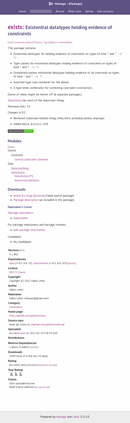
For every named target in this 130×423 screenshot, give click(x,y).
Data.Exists (14, 100)
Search (23, 11)
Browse (60, 11)
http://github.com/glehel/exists (27, 315)
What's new (74, 11)
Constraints (15, 307)
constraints (19, 42)
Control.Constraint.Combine (31, 159)
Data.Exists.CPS (24, 176)
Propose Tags (41, 42)
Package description (26, 200)
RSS (22, 250)
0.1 (11, 254)
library (29, 42)
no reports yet (42, 387)
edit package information (29, 230)
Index (11, 147)
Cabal (75, 417)
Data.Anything (19, 168)
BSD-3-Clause (17, 272)
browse (39, 195)
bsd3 (11, 42)
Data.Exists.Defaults (27, 180)
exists (15, 27)
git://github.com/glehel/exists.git (46, 324)
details (72, 263)
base (12, 263)
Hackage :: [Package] (68, 4)
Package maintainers (20, 213)
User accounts (105, 11)
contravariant (40, 263)
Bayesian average (47, 365)
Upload (89, 11)
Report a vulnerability (61, 42)
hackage (61, 417)
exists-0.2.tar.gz (23, 195)
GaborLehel (21, 218)
